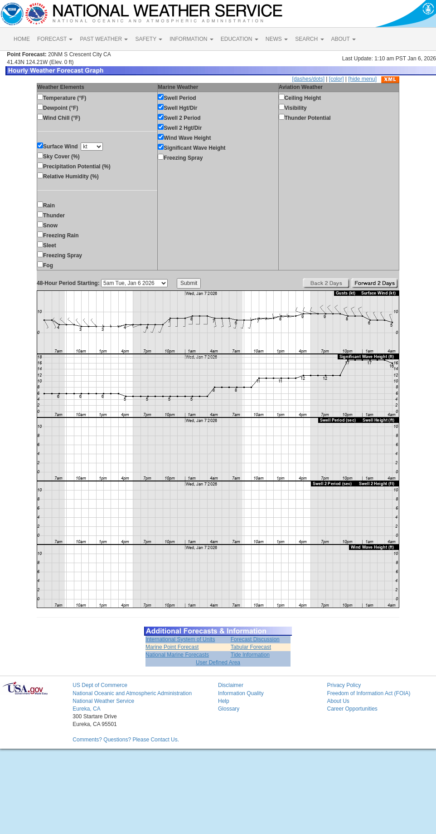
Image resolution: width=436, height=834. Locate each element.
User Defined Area (218, 662)
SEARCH (309, 39)
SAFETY (148, 39)
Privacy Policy (344, 685)
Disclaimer (230, 685)
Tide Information (250, 655)
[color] (336, 79)
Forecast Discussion (255, 639)
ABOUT (343, 39)
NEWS (277, 39)
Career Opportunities (352, 709)
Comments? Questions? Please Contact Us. (126, 739)
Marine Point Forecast (172, 647)
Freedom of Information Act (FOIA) (368, 693)
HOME (22, 39)
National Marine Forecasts (177, 655)
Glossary (228, 709)
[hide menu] (362, 79)
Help (223, 701)
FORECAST (55, 39)
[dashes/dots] (308, 79)
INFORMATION (191, 39)
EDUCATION (239, 39)
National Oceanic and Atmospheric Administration (132, 693)
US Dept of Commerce (100, 685)
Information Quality (241, 693)
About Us (338, 701)
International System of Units (180, 639)
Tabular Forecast (251, 647)
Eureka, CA (86, 709)
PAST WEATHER (104, 39)
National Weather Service (103, 701)
